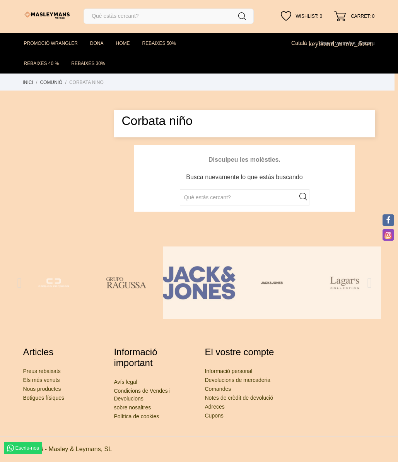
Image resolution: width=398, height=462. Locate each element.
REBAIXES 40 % (41, 63)
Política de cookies (136, 416)
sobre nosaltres (132, 407)
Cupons (214, 415)
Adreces (215, 407)
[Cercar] (169, 16)
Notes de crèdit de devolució (239, 398)
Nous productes (42, 389)
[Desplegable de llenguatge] (303, 43)
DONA (97, 43)
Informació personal (229, 371)
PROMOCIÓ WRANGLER (51, 43)
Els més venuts (41, 380)
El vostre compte (239, 352)
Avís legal (125, 382)
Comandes (218, 389)
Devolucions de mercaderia (238, 380)
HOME (123, 43)
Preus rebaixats (42, 371)
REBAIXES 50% (159, 43)
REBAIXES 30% (88, 63)
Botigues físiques (44, 398)
